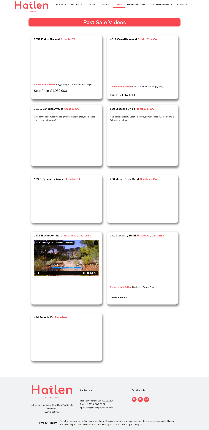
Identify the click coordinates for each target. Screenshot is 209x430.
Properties (106, 4)
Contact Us (182, 4)
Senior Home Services (161, 4)
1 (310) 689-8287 (96, 404)
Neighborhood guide (136, 4)
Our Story (60, 4)
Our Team (77, 4)
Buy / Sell (92, 4)
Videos (119, 4)
